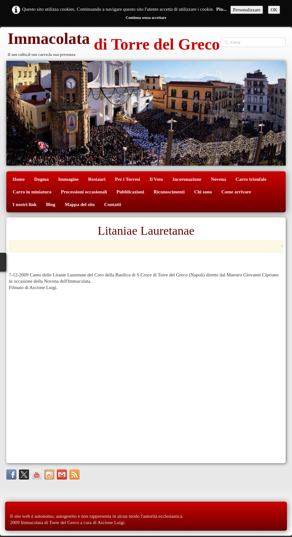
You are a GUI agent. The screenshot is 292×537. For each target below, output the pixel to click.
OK (274, 9)
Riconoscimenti (169, 191)
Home (19, 179)
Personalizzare (246, 9)
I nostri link (25, 204)
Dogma (41, 179)
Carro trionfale (250, 179)
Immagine (68, 179)
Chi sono (203, 191)
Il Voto (156, 179)
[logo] (113, 45)
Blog (50, 204)
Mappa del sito (80, 204)
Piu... (221, 9)
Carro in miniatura (32, 191)
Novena (218, 179)
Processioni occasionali (84, 191)
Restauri (96, 179)
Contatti (112, 204)
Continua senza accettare (146, 17)
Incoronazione (187, 179)
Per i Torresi (127, 179)
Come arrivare (236, 191)
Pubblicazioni (130, 191)
